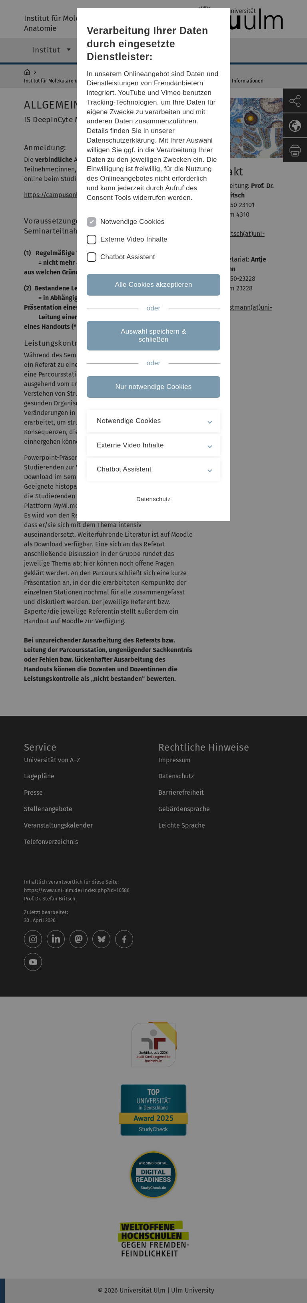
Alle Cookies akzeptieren (153, 284)
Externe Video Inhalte (133, 239)
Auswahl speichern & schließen (153, 335)
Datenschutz (153, 498)
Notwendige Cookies (132, 222)
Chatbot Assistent (127, 257)
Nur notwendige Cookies (154, 387)
